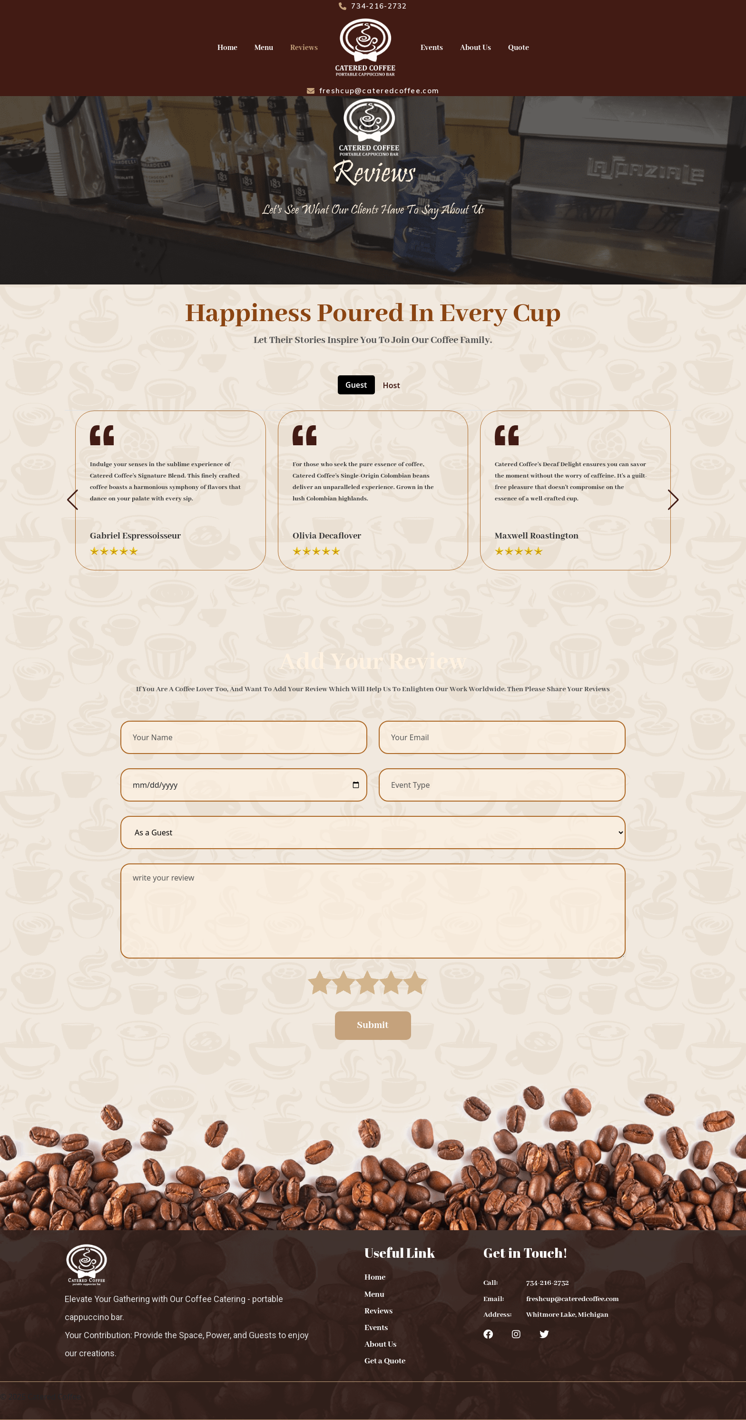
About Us (475, 48)
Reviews (304, 48)
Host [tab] (391, 385)
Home (227, 48)
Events (432, 48)
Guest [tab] (356, 385)
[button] (72, 500)
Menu (264, 48)
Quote (518, 48)
